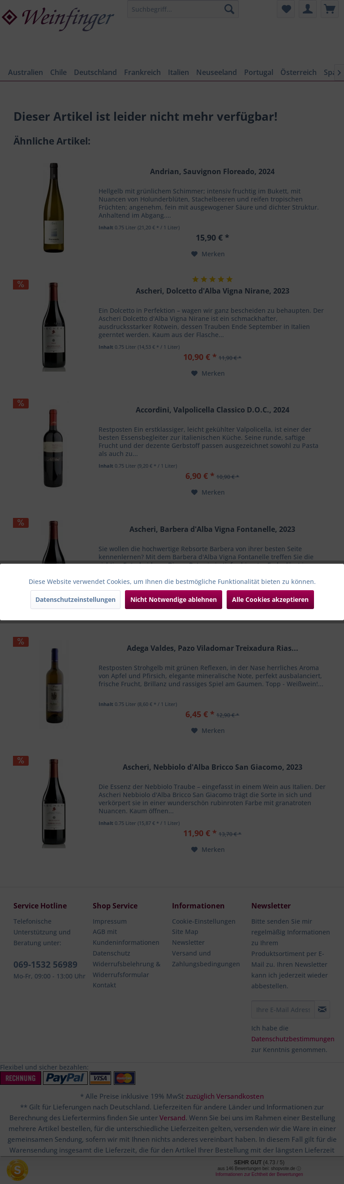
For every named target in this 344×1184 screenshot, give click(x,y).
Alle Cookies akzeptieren (270, 599)
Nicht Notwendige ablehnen (173, 599)
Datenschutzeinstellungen (75, 599)
